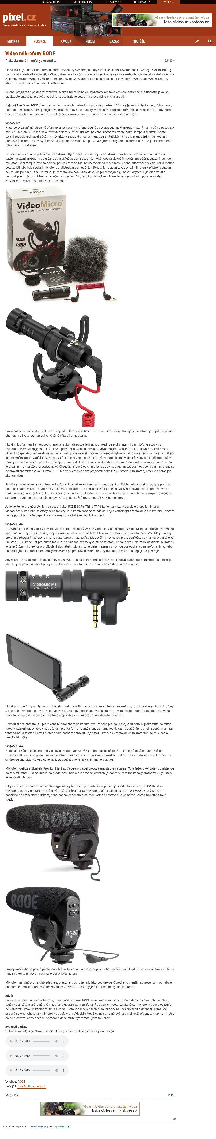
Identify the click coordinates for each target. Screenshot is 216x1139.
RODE (21, 1081)
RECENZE (40, 41)
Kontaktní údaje (38, 1126)
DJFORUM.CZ (113, 2)
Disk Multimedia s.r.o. (31, 1086)
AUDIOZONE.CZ (51, 2)
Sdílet (171, 1095)
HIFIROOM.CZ (142, 2)
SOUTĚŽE (139, 41)
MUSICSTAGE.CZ (83, 2)
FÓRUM (90, 41)
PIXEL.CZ (168, 2)
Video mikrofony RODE (30, 53)
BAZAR (114, 41)
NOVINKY (13, 41)
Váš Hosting (63, 1126)
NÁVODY (66, 41)
